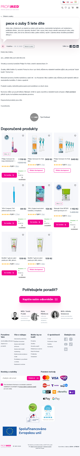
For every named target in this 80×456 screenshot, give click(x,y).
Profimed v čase (52, 341)
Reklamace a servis (36, 348)
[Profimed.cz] (10, 7)
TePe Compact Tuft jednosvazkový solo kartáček (8, 210)
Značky (33, 343)
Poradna (33, 341)
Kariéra (50, 344)
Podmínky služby (47, 446)
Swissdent (34, 356)
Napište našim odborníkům (40, 299)
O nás (49, 338)
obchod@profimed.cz (7, 341)
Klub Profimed (35, 351)
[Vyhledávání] (62, 7)
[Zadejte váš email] (14, 378)
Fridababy (34, 354)
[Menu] (77, 7)
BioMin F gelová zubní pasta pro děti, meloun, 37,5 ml (35, 259)
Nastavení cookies (19, 364)
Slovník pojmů (35, 346)
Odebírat (33, 378)
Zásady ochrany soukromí (36, 446)
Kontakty (50, 346)
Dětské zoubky (7, 16)
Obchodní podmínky (20, 338)
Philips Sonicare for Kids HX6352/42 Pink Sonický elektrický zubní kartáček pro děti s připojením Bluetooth (9, 160)
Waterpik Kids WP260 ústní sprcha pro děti (61, 209)
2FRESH (76, 446)
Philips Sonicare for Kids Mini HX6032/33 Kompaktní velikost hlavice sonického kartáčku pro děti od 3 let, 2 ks (36, 160)
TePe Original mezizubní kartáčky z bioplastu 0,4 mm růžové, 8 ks (36, 210)
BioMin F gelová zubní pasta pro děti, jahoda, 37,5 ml (9, 259)
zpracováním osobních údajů (27, 386)
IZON (71, 446)
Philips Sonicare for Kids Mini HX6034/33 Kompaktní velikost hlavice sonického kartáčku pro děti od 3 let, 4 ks (62, 160)
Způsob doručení (19, 341)
